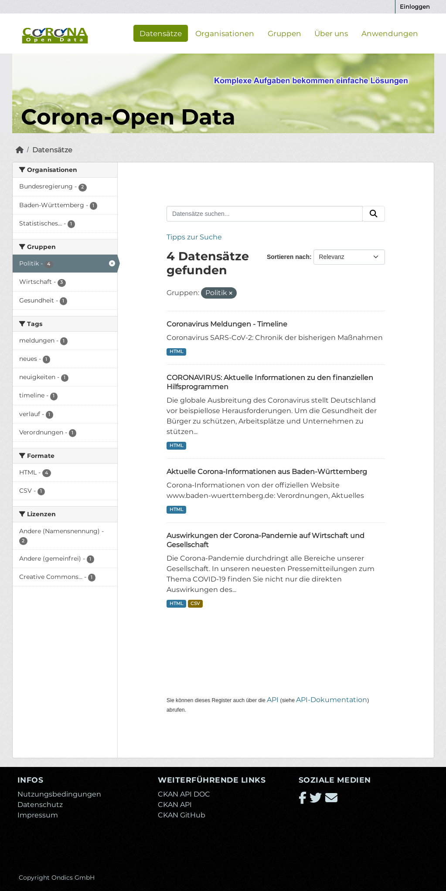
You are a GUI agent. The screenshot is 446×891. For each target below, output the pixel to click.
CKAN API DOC (184, 794)
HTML (176, 351)
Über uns (331, 33)
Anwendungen (389, 33)
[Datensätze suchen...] (265, 214)
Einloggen (415, 6)
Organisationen (224, 33)
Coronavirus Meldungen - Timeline (227, 324)
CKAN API (175, 804)
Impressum (37, 815)
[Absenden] (373, 214)
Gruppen (284, 33)
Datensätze (161, 33)
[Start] (20, 150)
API (273, 700)
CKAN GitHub (181, 815)
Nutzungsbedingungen (59, 794)
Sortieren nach (288, 256)
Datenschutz (40, 804)
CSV (195, 603)
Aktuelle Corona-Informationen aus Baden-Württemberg (267, 471)
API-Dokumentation (331, 700)
